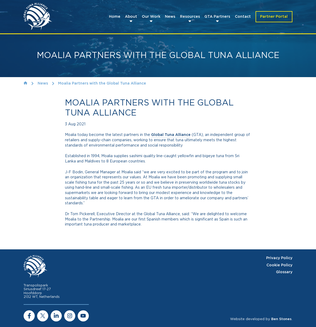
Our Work (151, 17)
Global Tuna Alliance (171, 135)
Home (114, 17)
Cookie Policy (279, 265)
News (170, 17)
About (131, 17)
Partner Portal (274, 17)
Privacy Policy (279, 258)
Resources (190, 17)
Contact (243, 17)
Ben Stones (281, 319)
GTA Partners (217, 17)
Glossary (284, 272)
